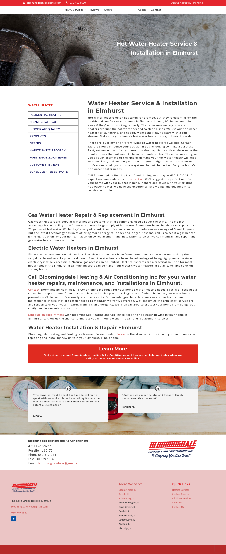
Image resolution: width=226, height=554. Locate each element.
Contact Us (178, 516)
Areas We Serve (131, 493)
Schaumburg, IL (127, 507)
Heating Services (180, 499)
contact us (136, 188)
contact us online (127, 367)
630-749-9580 (78, 2)
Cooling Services (180, 503)
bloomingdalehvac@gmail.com (44, 2)
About (155, 14)
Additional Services (181, 507)
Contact (169, 14)
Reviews (81, 14)
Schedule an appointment (46, 324)
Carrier (121, 343)
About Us (177, 511)
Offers (95, 14)
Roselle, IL (124, 503)
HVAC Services (61, 14)
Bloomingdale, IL (127, 499)
